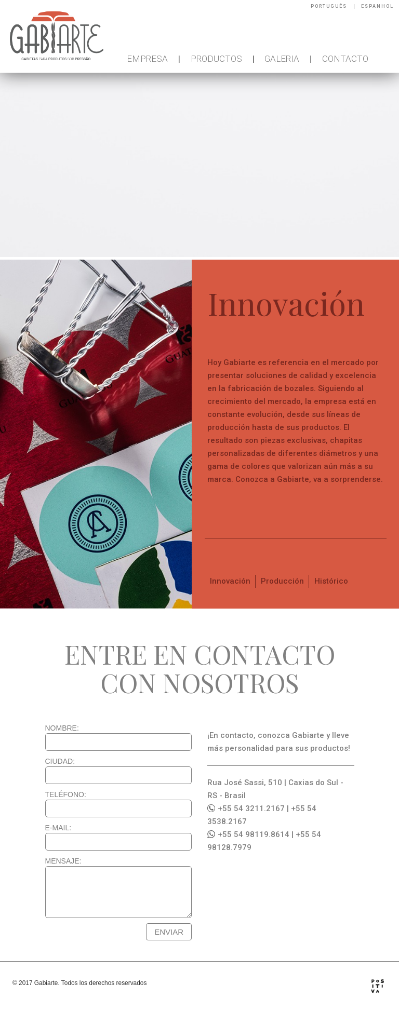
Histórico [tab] (331, 581)
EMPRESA (147, 58)
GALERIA (281, 58)
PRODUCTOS (216, 58)
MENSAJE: (63, 861)
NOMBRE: (62, 728)
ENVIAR (168, 931)
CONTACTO (345, 58)
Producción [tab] (282, 581)
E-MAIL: (58, 828)
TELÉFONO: (65, 794)
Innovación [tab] (230, 581)
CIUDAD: (60, 761)
